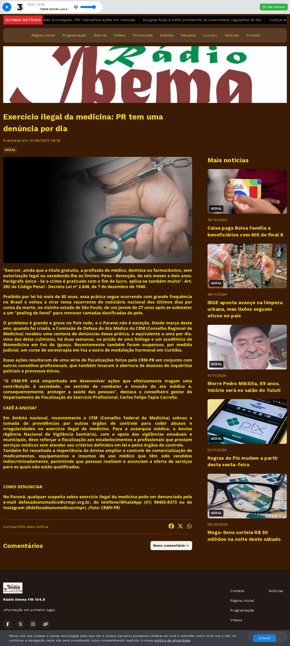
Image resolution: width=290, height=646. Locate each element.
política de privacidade (172, 640)
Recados (188, 35)
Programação (75, 35)
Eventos (167, 35)
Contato (253, 35)
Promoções (143, 35)
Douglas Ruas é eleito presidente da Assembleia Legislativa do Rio (206, 20)
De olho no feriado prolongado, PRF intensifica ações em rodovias (81, 20)
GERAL (10, 150)
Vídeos (120, 35)
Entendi (264, 638)
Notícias (232, 35)
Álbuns (100, 35)
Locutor (210, 35)
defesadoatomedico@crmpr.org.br (54, 502)
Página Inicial (43, 35)
